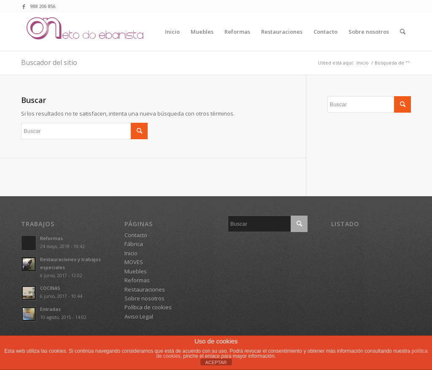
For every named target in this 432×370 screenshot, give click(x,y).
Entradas (50, 309)
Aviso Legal (138, 316)
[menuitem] (172, 32)
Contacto (135, 235)
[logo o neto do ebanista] (86, 32)
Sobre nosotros (144, 298)
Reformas (51, 238)
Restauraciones (144, 289)
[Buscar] (402, 32)
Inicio (131, 253)
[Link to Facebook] (23, 6)
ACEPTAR (216, 362)
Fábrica (133, 244)
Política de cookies (148, 307)
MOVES (133, 262)
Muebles (135, 271)
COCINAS (50, 288)
